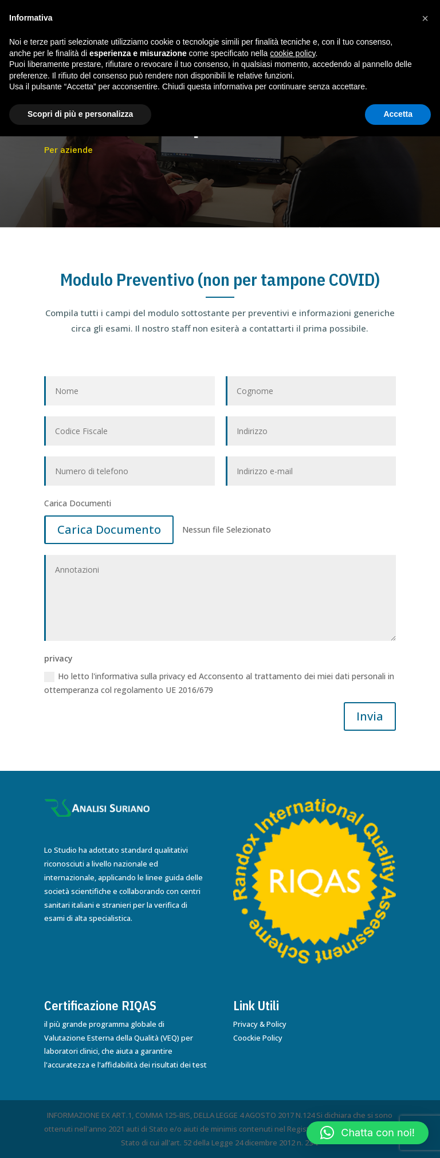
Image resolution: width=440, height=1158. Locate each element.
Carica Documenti (77, 503)
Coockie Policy (257, 1038)
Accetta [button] (397, 114)
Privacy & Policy (259, 1024)
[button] (368, 1132)
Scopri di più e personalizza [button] (80, 114)
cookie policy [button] (292, 53)
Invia (369, 716)
